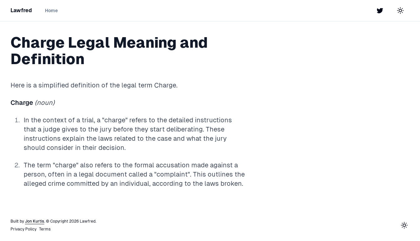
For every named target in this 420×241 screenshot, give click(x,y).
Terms (45, 229)
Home (51, 10)
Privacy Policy (23, 229)
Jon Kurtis (34, 221)
